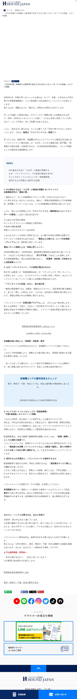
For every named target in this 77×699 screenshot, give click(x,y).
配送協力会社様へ (19, 648)
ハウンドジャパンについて (19, 656)
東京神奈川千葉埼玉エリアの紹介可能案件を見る (38, 352)
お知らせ (58, 656)
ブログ (58, 664)
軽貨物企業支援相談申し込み (16, 524)
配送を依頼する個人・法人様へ (38, 641)
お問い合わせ (58, 694)
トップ (9, 10)
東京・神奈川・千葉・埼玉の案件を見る (21, 534)
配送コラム (19, 10)
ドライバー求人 (57, 648)
